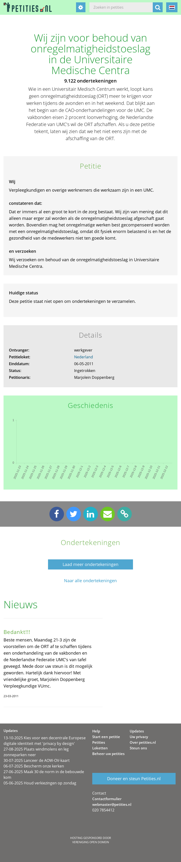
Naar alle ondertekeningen (90, 580)
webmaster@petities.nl (111, 804)
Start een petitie (106, 736)
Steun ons (138, 748)
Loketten (100, 748)
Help (96, 731)
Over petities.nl (143, 742)
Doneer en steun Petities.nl (134, 778)
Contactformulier (106, 798)
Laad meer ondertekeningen (90, 564)
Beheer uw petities (108, 753)
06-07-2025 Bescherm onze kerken (34, 766)
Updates (137, 731)
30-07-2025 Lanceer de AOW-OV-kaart (37, 760)
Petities (98, 742)
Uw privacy (139, 736)
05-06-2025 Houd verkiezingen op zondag (40, 783)
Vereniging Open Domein (90, 842)
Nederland (83, 357)
